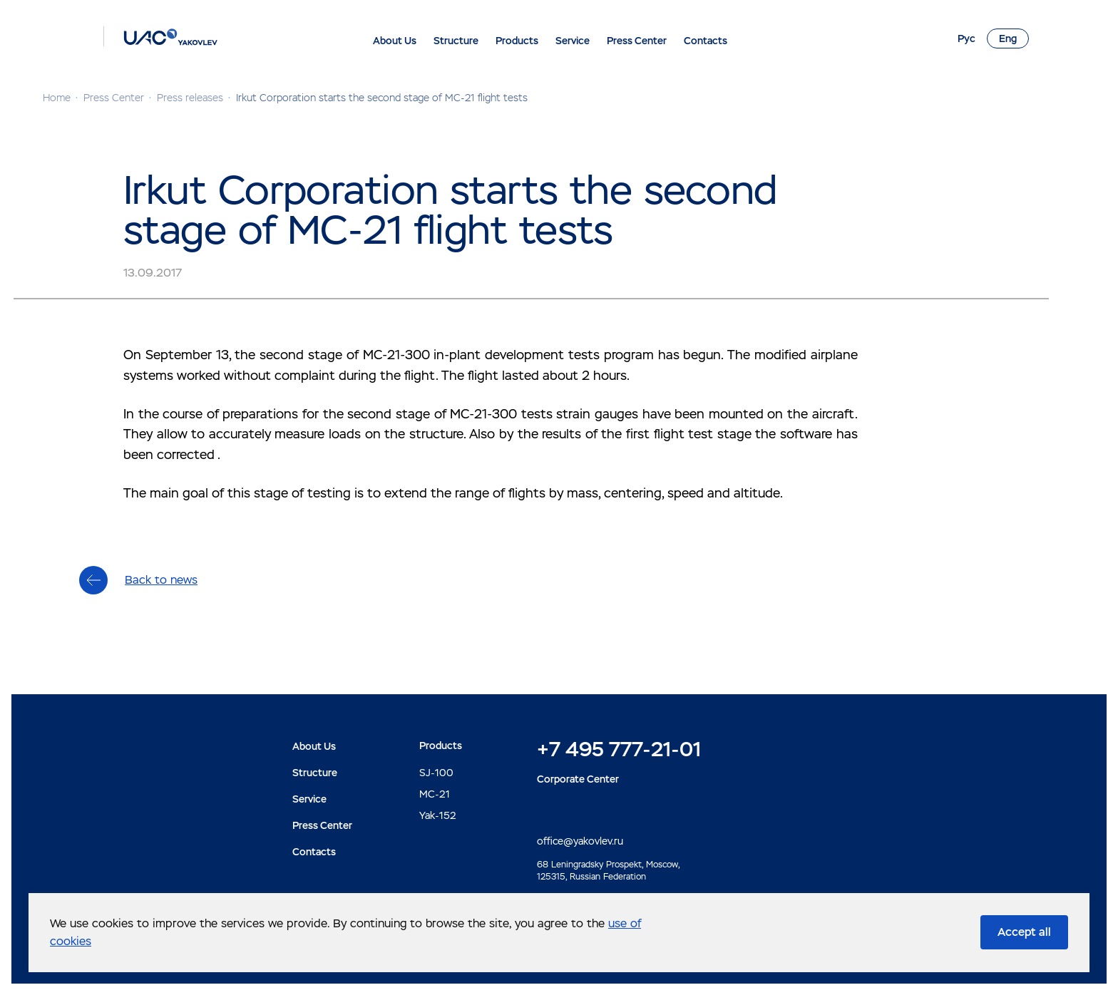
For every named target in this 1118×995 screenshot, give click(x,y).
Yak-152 (437, 815)
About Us (394, 40)
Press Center (637, 40)
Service (572, 40)
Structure (456, 40)
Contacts (705, 40)
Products (517, 40)
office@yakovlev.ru (580, 841)
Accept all (1024, 931)
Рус (966, 38)
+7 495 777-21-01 (619, 749)
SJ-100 (436, 773)
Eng (1008, 38)
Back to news (161, 579)
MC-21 (434, 794)
